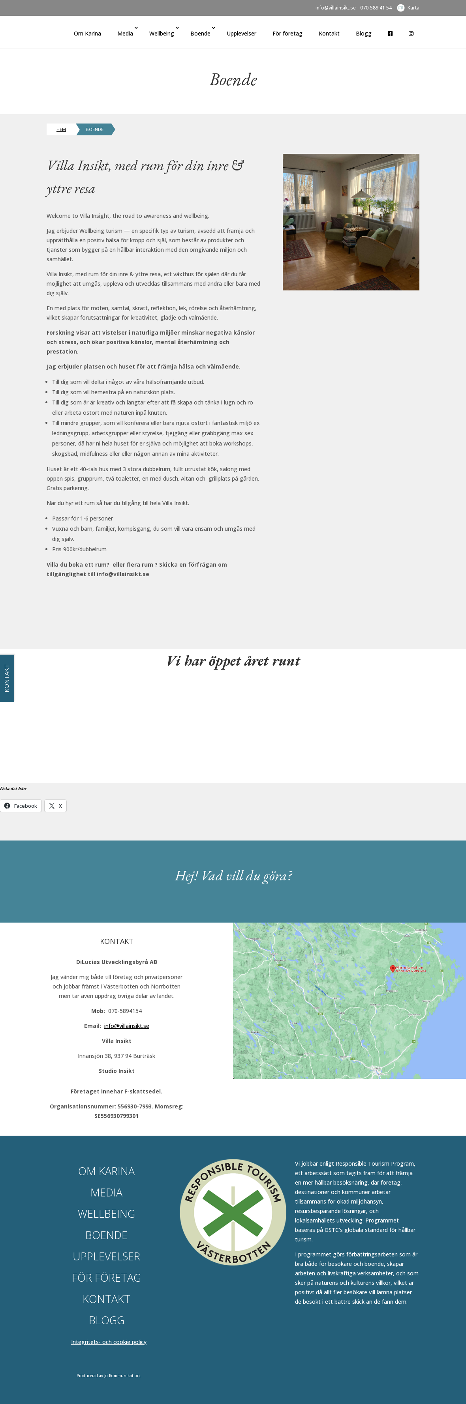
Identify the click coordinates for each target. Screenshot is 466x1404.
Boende (200, 33)
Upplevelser (241, 33)
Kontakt (329, 33)
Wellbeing (161, 33)
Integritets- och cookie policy (109, 1342)
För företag (287, 33)
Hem (61, 129)
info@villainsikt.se (336, 8)
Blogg (364, 33)
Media (125, 33)
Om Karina (87, 33)
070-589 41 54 (376, 8)
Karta (413, 7)
